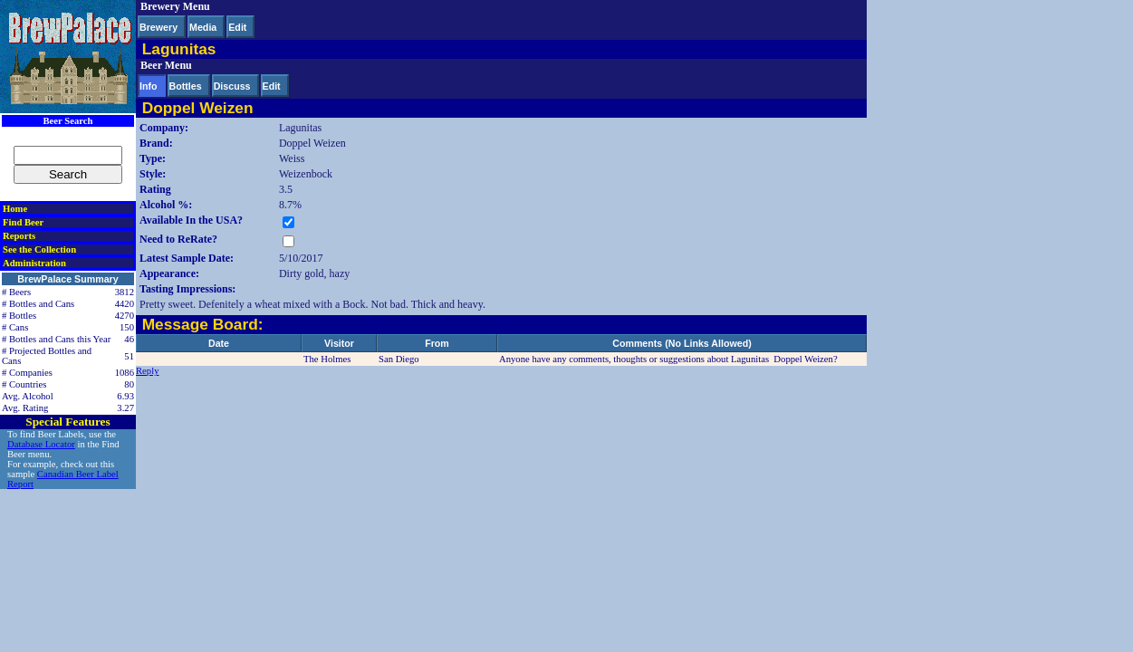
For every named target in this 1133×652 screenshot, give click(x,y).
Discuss (232, 86)
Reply (147, 371)
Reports (19, 236)
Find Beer (23, 222)
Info (148, 86)
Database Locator (41, 444)
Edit (237, 27)
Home (15, 209)
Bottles (185, 86)
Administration (34, 263)
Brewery (158, 27)
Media (202, 27)
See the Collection (39, 249)
